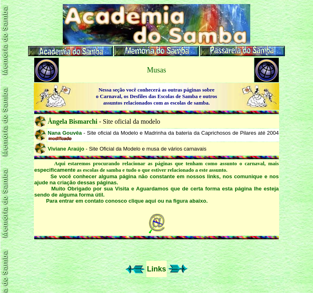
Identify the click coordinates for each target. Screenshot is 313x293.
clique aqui (142, 201)
